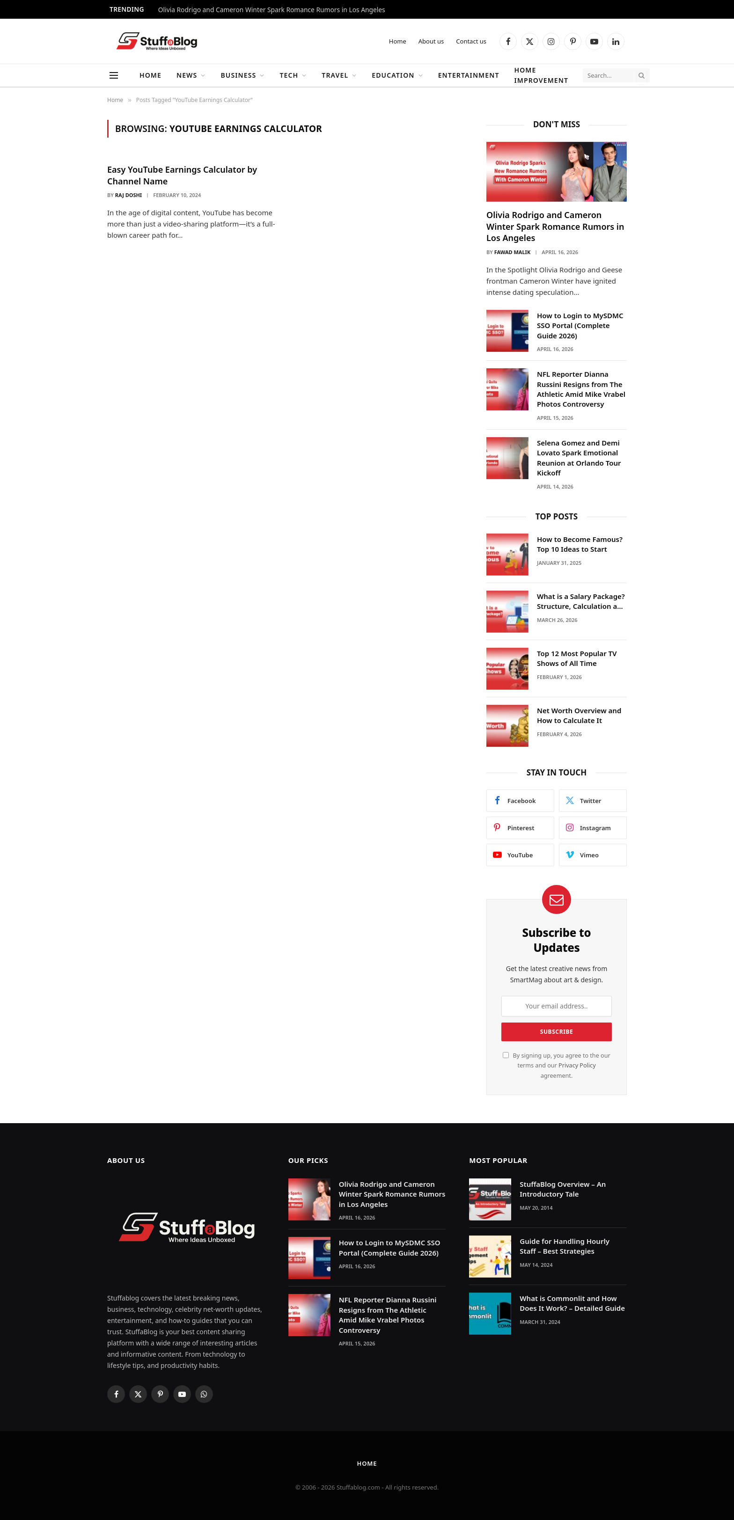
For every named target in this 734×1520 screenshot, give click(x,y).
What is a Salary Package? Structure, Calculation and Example (581, 602)
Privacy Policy (576, 1065)
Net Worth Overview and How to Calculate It (579, 715)
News (186, 75)
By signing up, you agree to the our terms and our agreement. (556, 1066)
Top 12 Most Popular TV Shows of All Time (577, 658)
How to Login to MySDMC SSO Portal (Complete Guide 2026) (580, 325)
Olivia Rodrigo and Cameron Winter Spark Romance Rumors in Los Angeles (271, 10)
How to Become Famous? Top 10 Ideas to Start (580, 544)
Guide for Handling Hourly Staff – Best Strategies (564, 1246)
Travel (335, 75)
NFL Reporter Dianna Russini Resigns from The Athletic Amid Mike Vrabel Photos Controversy (581, 389)
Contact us (471, 41)
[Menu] (114, 75)
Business (238, 75)
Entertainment (468, 75)
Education (393, 75)
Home (397, 41)
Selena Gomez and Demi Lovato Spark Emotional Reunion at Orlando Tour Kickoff (579, 457)
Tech (288, 75)
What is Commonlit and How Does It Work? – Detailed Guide (572, 1303)
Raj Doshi (128, 194)
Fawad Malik (512, 252)
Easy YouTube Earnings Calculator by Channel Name (182, 175)
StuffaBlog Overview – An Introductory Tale (563, 1188)
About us (431, 41)
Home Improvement (541, 75)
